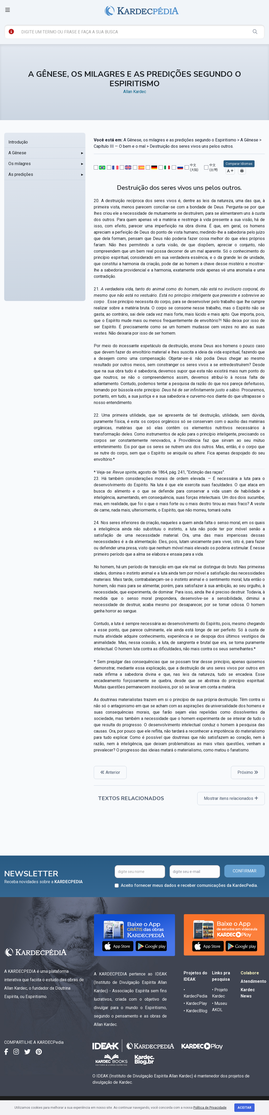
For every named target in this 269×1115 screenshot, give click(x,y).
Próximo (247, 772)
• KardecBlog (195, 1010)
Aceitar (244, 1107)
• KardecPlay (195, 1003)
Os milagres (19, 163)
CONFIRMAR (244, 870)
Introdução (18, 142)
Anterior (110, 772)
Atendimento (253, 981)
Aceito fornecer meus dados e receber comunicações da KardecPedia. (189, 885)
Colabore (250, 972)
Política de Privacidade (209, 1107)
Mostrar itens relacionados (231, 798)
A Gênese (17, 152)
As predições (20, 174)
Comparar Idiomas (239, 164)
